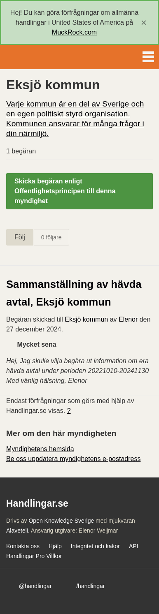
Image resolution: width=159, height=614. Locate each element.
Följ (19, 237)
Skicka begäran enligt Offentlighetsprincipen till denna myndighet (64, 191)
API (133, 546)
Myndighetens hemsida (40, 448)
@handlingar (35, 586)
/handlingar (90, 586)
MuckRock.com (74, 32)
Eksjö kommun (86, 319)
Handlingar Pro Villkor (34, 556)
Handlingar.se (34, 57)
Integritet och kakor (95, 546)
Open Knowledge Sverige (61, 520)
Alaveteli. (18, 530)
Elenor (128, 319)
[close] (144, 22)
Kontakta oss (23, 546)
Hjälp (55, 546)
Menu (148, 55)
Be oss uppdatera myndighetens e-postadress (73, 458)
